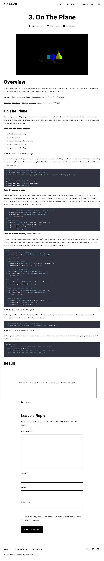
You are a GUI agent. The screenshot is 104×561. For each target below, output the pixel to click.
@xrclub (64, 383)
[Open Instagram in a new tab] (93, 549)
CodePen (73, 383)
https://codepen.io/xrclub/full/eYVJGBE (40, 103)
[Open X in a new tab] (87, 549)
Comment (26, 432)
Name (24, 473)
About (60, 4)
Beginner (28, 402)
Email (25, 487)
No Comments (70, 26)
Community (73, 4)
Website (25, 502)
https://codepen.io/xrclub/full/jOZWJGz (45, 97)
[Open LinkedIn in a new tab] (98, 549)
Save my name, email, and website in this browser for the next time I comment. (53, 518)
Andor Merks (39, 26)
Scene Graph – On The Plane (39, 383)
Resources (87, 4)
